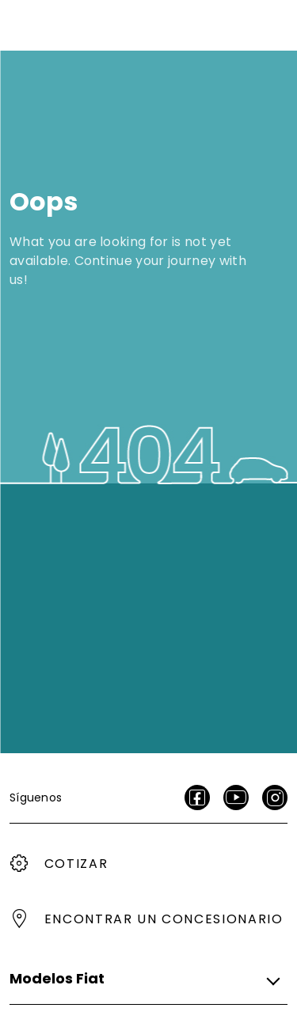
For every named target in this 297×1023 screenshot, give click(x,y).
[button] (144, 978)
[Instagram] (274, 797)
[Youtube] (236, 797)
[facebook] (197, 797)
